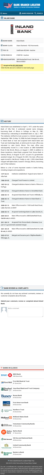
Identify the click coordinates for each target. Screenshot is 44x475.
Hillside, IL (39, 195)
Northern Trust (18, 410)
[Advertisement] (22, 96)
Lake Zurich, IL (6, 208)
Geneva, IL (36, 222)
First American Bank (20, 402)
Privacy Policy (28, 463)
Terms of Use (20, 463)
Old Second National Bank (22, 438)
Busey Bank (17, 395)
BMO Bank (17, 374)
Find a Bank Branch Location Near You (22, 461)
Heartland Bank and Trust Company (26, 388)
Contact (35, 463)
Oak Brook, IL (6, 218)
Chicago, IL (5, 238)
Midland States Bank (20, 417)
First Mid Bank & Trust (21, 381)
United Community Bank (22, 445)
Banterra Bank (18, 452)
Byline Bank (35, 235)
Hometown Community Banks (24, 424)
